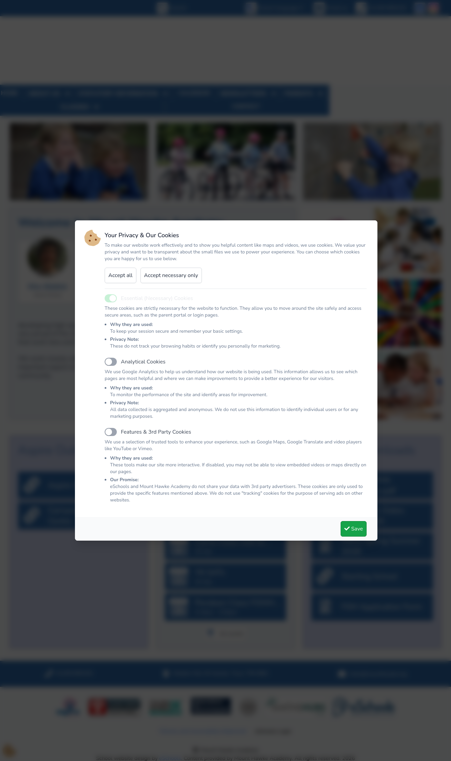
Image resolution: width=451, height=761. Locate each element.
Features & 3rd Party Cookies (156, 432)
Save (353, 529)
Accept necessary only (171, 275)
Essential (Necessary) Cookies (157, 298)
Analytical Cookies (143, 361)
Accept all (120, 275)
